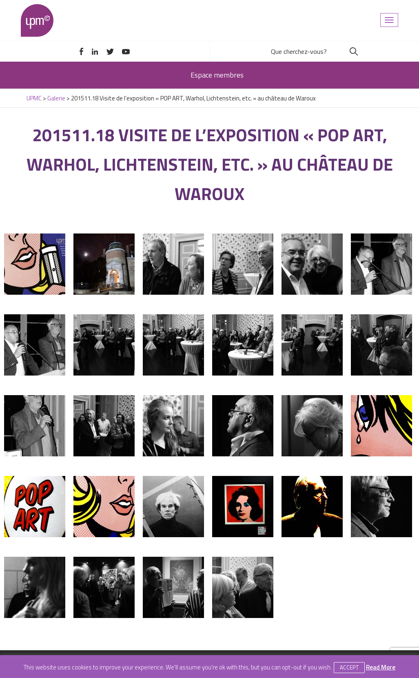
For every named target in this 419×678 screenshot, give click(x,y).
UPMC (37, 20)
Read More (380, 667)
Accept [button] (349, 667)
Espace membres (217, 74)
